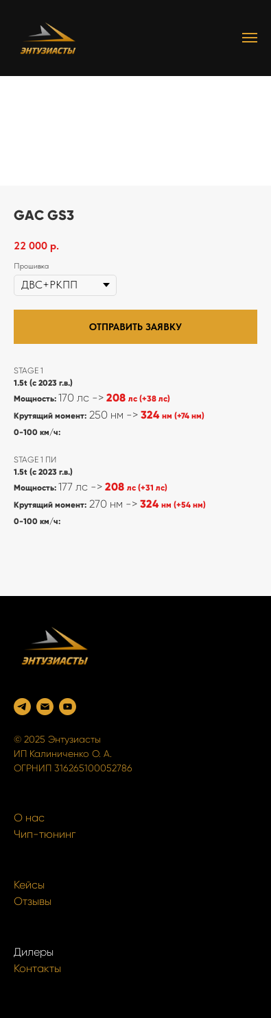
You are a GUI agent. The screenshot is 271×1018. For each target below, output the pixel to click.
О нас (29, 817)
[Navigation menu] (249, 37)
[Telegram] (22, 706)
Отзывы (32, 901)
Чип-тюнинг (44, 834)
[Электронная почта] (45, 706)
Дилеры (34, 951)
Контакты (37, 968)
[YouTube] (67, 706)
